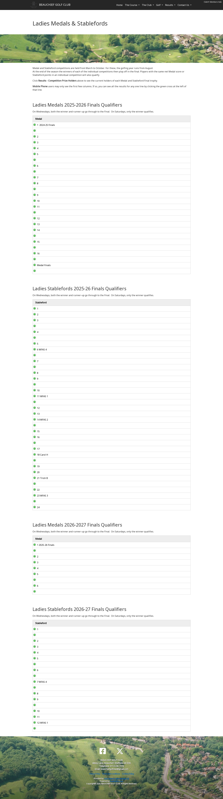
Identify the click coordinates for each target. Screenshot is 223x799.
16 (35, 253)
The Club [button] (147, 5)
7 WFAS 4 (39, 681)
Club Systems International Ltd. (116, 778)
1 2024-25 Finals (43, 125)
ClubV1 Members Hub (213, 2)
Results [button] (169, 5)
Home (119, 5)
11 (35, 206)
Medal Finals (41, 265)
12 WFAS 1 (39, 722)
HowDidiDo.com (116, 781)
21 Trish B (39, 478)
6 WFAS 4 (39, 349)
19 (35, 466)
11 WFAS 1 (39, 396)
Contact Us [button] (184, 5)
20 (35, 472)
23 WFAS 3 (39, 495)
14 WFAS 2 (39, 419)
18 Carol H (39, 454)
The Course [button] (131, 5)
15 (35, 241)
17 (35, 448)
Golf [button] (158, 5)
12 (35, 218)
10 (35, 200)
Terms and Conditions (111, 774)
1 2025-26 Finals (42, 544)
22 (35, 489)
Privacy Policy (94, 774)
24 (35, 507)
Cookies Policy (128, 774)
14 (35, 230)
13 (35, 224)
